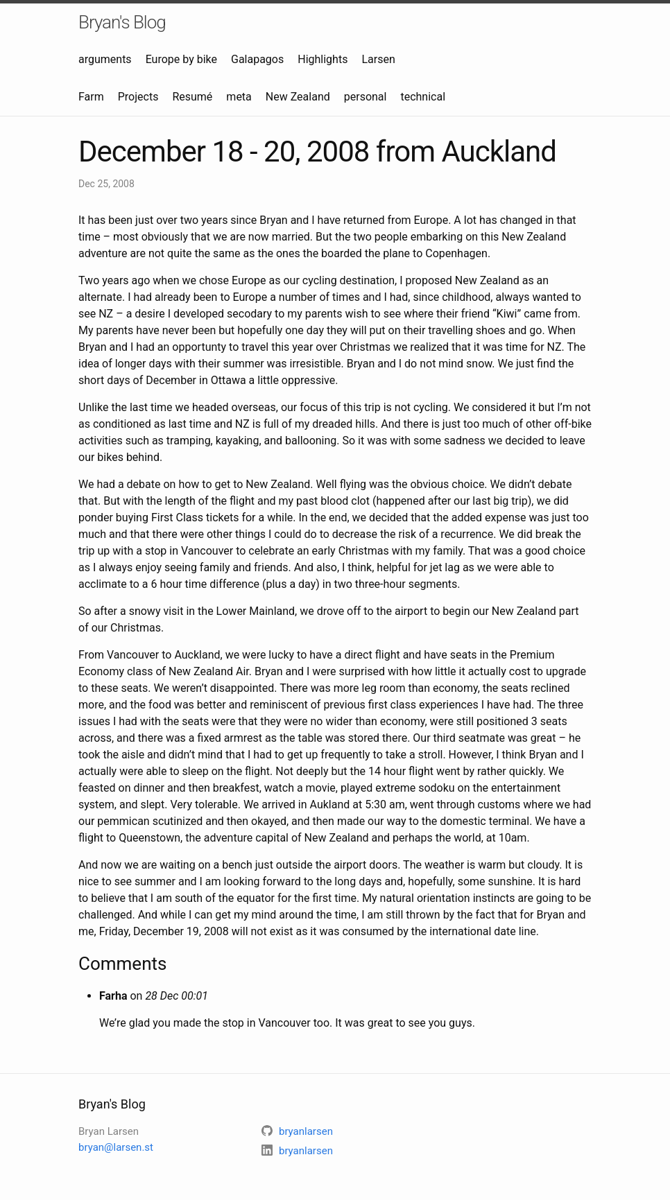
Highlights (322, 59)
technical (422, 96)
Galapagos (257, 59)
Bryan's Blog (122, 22)
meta (238, 96)
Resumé (192, 96)
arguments (105, 59)
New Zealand (298, 96)
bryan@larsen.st (115, 1147)
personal (365, 96)
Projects (138, 96)
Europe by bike (181, 59)
